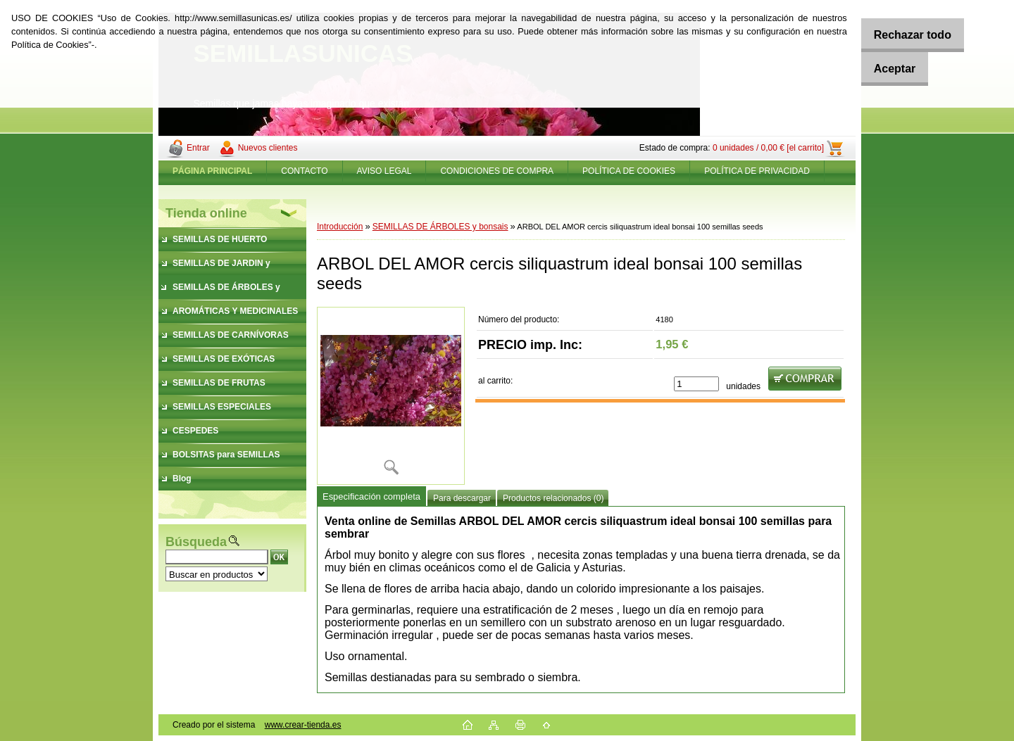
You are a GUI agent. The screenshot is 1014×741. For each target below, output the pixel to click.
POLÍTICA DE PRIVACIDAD (757, 171)
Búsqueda (196, 542)
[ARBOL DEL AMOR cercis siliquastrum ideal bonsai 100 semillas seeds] (391, 396)
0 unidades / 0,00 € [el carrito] (768, 148)
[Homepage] (212, 171)
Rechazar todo (903, 35)
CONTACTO (304, 171)
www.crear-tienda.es (303, 725)
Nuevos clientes (268, 148)
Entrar (198, 148)
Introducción (340, 227)
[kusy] (696, 383)
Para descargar (462, 498)
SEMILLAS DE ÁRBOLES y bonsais (440, 227)
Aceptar (886, 69)
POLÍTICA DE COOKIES (628, 171)
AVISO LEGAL (384, 171)
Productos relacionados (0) (553, 498)
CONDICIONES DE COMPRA (496, 171)
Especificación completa (371, 496)
